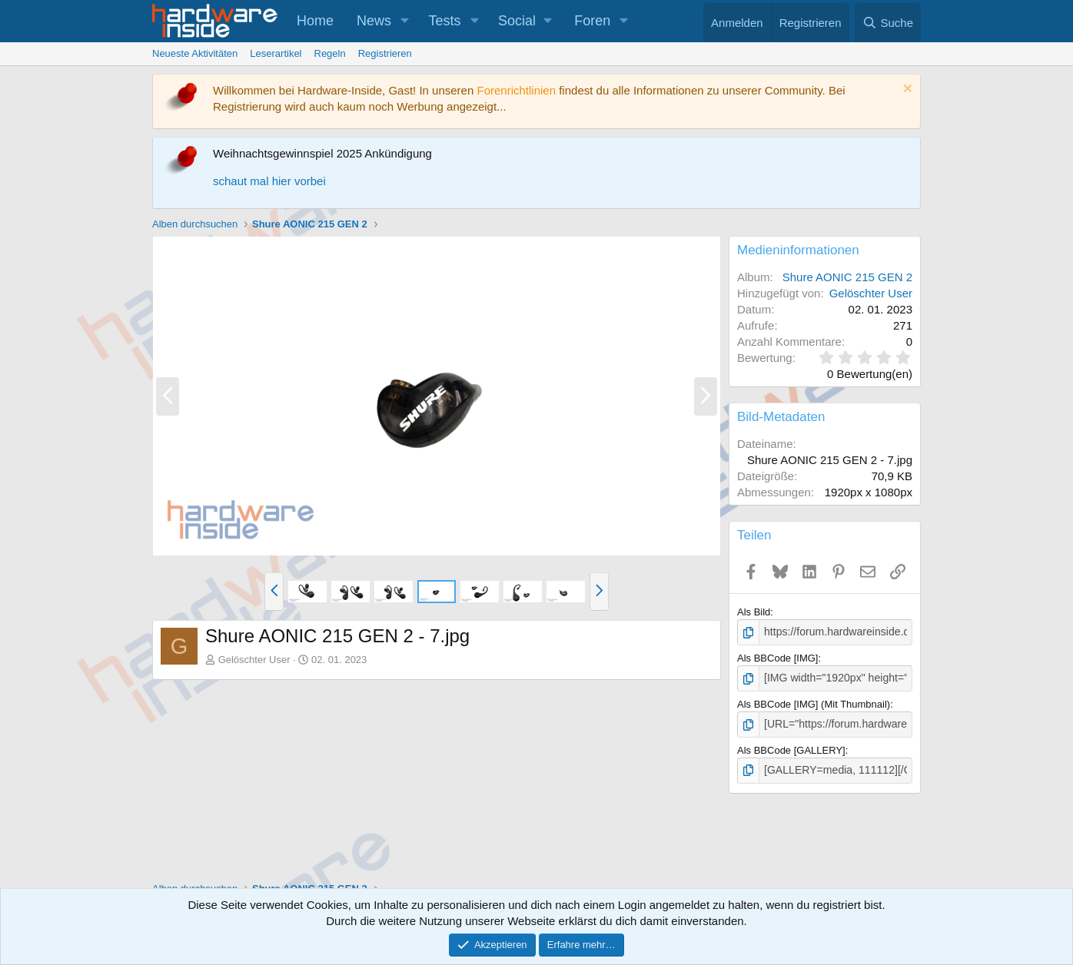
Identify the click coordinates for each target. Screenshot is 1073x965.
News (374, 20)
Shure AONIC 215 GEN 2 (847, 277)
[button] (405, 21)
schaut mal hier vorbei (269, 180)
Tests (445, 20)
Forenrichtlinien (516, 90)
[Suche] (888, 22)
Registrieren (385, 53)
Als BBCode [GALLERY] (791, 746)
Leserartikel (275, 53)
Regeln (330, 53)
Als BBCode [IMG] (777, 657)
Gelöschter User (254, 659)
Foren (592, 20)
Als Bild (753, 612)
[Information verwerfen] (905, 90)
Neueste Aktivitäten (195, 53)
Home (315, 20)
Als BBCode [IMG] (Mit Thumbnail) (813, 702)
